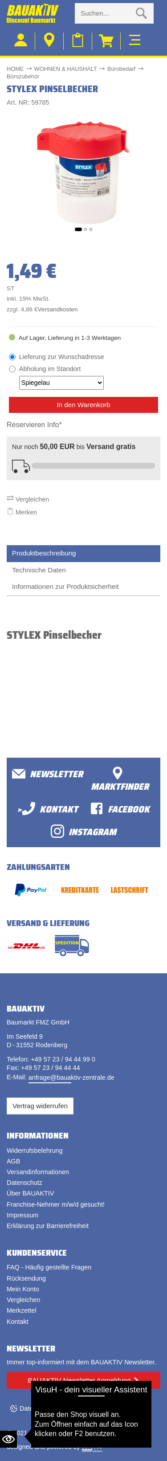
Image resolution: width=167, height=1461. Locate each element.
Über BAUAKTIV (30, 1193)
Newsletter (47, 774)
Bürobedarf (121, 68)
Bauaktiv (41, 1433)
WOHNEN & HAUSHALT (65, 68)
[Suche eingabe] (105, 13)
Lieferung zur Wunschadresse (61, 356)
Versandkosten (58, 309)
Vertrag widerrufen (40, 1106)
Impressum (22, 1215)
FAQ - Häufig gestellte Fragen (49, 1267)
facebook (120, 809)
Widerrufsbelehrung (35, 1150)
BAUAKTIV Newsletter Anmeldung (79, 1380)
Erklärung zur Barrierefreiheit (48, 1225)
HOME (15, 68)
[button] (78, 229)
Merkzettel (21, 1310)
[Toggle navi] (134, 39)
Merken (22, 512)
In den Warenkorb (83, 404)
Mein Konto (23, 1289)
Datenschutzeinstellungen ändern (67, 1408)
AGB (13, 1161)
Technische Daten (39, 570)
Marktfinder (120, 780)
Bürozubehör (23, 76)
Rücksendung (26, 1278)
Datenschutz (24, 1182)
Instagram (83, 831)
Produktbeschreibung (44, 553)
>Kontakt (47, 809)
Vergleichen (28, 499)
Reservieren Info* (34, 425)
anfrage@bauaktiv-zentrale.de (71, 1077)
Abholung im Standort (61, 377)
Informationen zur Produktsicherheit (65, 586)
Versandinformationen (38, 1171)
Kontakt (18, 1321)
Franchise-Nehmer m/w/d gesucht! (56, 1204)
